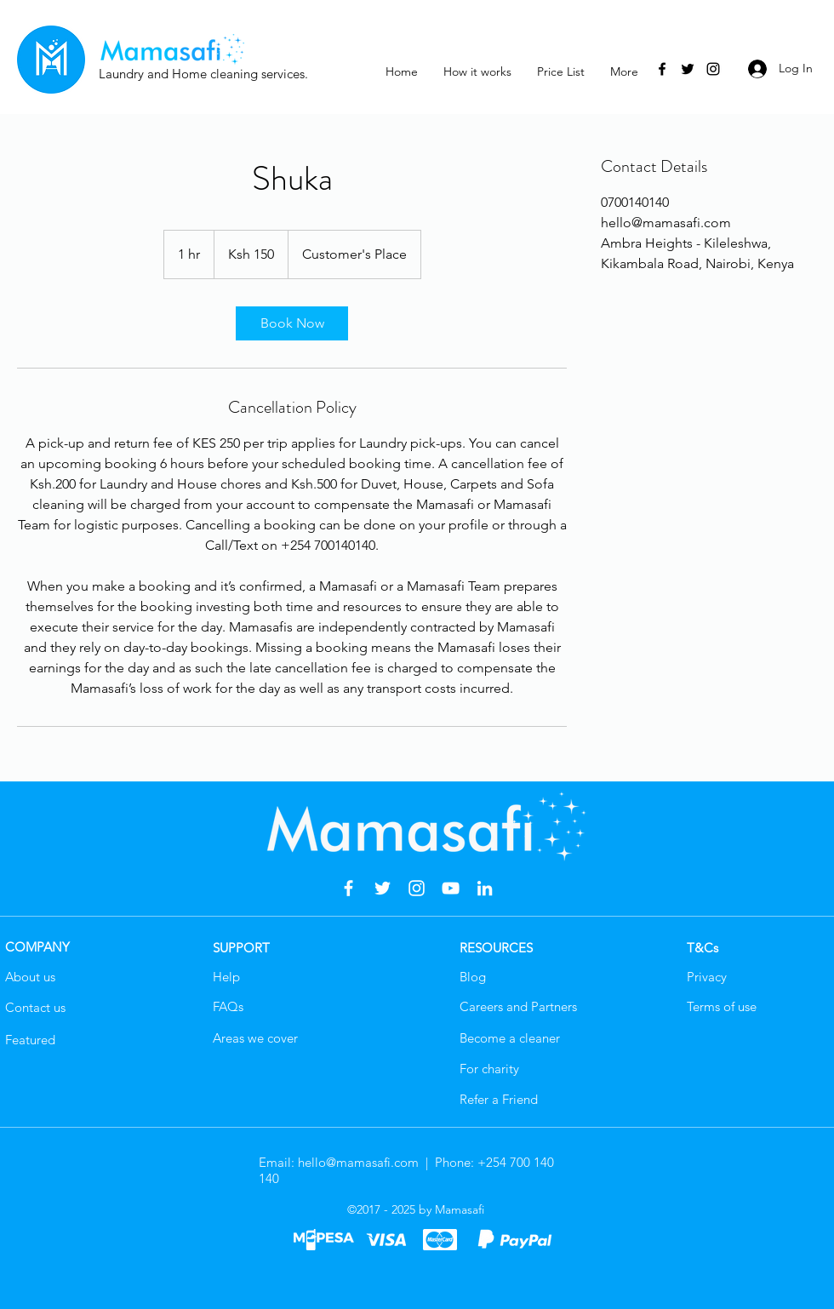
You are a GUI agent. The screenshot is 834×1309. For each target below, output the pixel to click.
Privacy (707, 977)
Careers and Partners (518, 1006)
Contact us (35, 1007)
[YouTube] (450, 888)
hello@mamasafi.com (358, 1162)
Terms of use (722, 1006)
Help (226, 977)
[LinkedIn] (484, 888)
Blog (473, 977)
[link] (292, 323)
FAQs (228, 1006)
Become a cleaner (510, 1038)
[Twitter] (687, 68)
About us (30, 977)
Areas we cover (255, 1038)
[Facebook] (662, 68)
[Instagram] (713, 68)
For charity (489, 1068)
